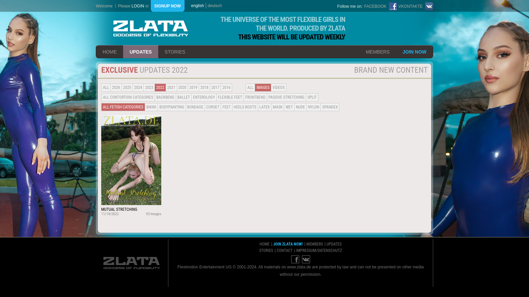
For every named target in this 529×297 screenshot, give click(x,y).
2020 (182, 87)
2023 (149, 87)
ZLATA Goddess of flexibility (150, 28)
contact (285, 250)
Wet (289, 107)
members (378, 52)
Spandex (330, 107)
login (138, 6)
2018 (204, 87)
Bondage (195, 107)
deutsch (215, 5)
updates (141, 52)
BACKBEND (165, 97)
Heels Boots (245, 107)
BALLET (183, 97)
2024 (138, 87)
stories (175, 52)
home (110, 52)
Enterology (204, 97)
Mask (278, 107)
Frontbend (255, 97)
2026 (116, 87)
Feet (226, 107)
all (106, 87)
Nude (300, 107)
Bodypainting (171, 107)
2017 (216, 87)
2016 (226, 87)
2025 (127, 87)
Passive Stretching (286, 97)
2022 (160, 87)
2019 (193, 87)
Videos (279, 87)
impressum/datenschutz (319, 250)
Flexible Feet (230, 97)
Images (262, 87)
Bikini (151, 107)
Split (312, 97)
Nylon (313, 107)
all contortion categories (128, 97)
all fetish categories (123, 107)
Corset (213, 107)
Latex (264, 107)
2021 (171, 87)
